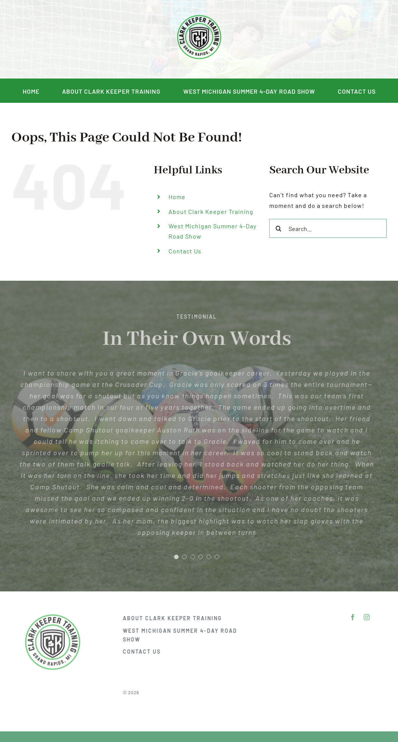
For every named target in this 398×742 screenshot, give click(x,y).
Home (177, 196)
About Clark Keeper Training (211, 211)
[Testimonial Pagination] (173, 557)
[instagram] (67, 39)
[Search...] (328, 228)
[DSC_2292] (199, 15)
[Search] (278, 228)
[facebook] (53, 39)
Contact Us (185, 251)
